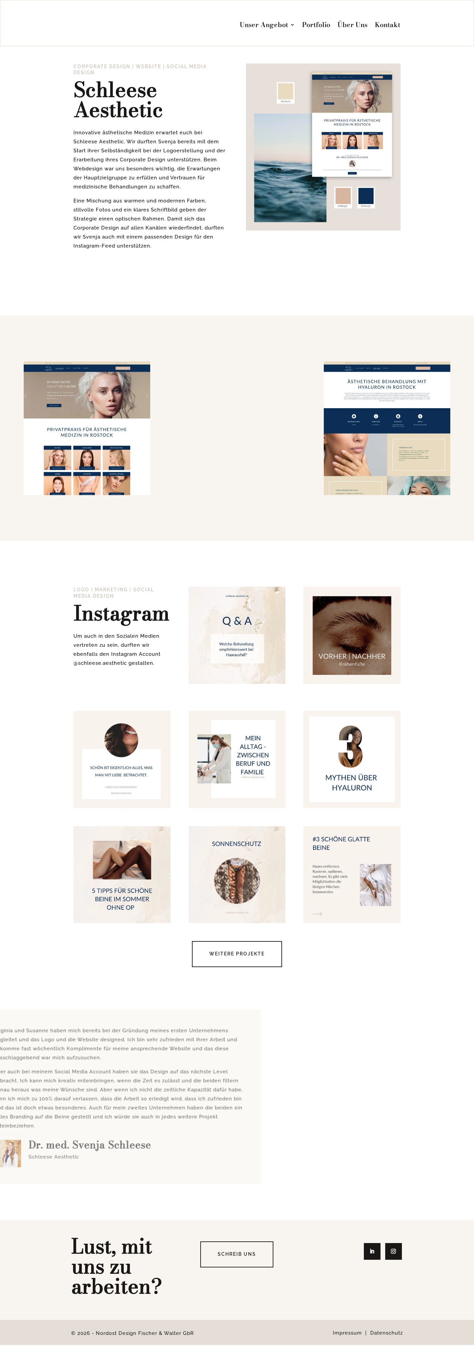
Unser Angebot (264, 24)
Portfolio (316, 24)
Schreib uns (237, 1279)
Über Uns (352, 24)
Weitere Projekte (237, 978)
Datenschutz (386, 1358)
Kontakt (387, 24)
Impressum (347, 1358)
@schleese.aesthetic (100, 688)
